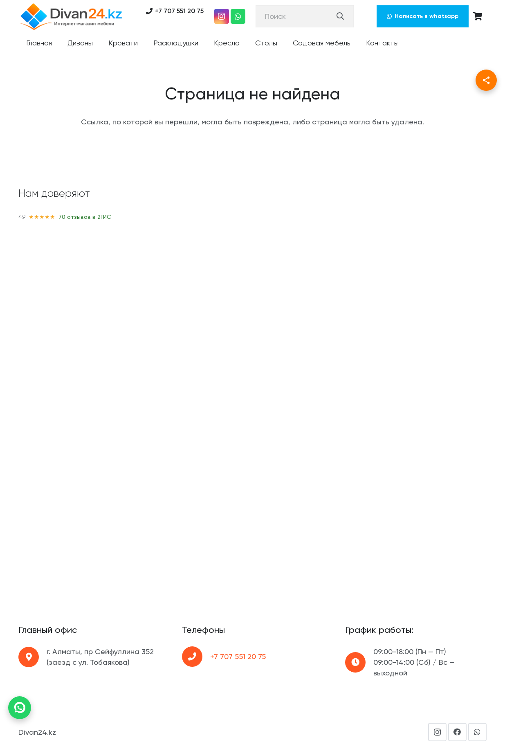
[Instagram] (221, 16)
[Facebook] (457, 732)
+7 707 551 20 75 (238, 656)
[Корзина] (478, 16)
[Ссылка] (70, 16)
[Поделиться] (486, 80)
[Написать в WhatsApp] (19, 707)
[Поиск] (305, 16)
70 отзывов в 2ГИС (84, 217)
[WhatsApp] (238, 16)
